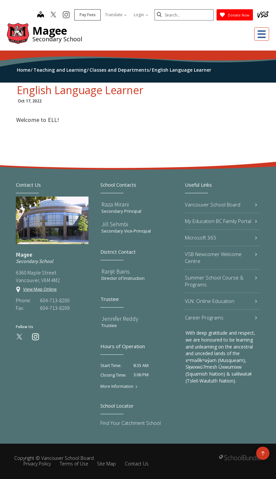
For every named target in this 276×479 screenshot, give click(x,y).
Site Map (106, 464)
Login (140, 15)
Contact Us (137, 464)
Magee (49, 30)
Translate (115, 15)
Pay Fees (87, 15)
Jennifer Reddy (119, 318)
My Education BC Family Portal (221, 221)
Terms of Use (74, 464)
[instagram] (65, 15)
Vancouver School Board (221, 204)
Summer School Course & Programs (221, 281)
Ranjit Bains (115, 271)
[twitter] (53, 15)
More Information (116, 386)
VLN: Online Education (221, 301)
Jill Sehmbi (114, 224)
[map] (40, 15)
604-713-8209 (55, 308)
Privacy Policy (37, 464)
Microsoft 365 (221, 237)
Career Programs (221, 317)
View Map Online (40, 289)
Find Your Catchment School (130, 423)
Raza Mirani (115, 204)
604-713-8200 (55, 300)
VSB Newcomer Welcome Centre (221, 257)
